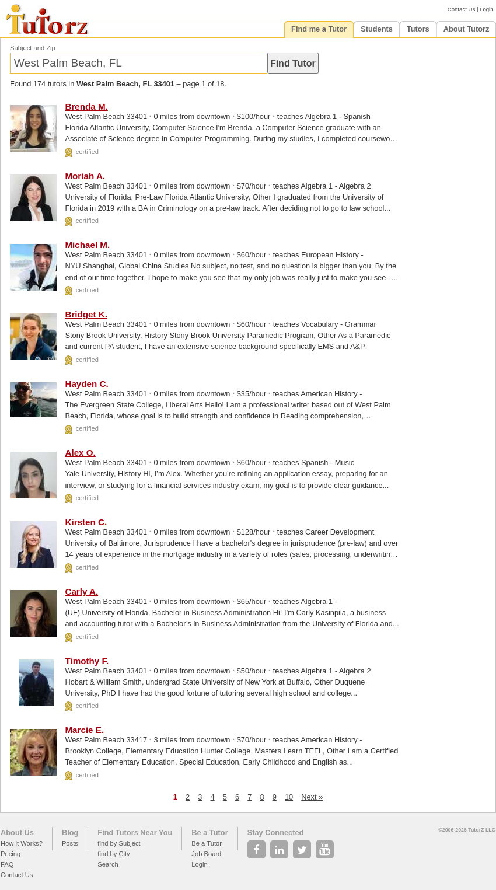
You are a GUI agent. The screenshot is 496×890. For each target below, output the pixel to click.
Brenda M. (86, 106)
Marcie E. (84, 730)
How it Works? (22, 843)
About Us (17, 832)
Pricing (10, 853)
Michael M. (87, 245)
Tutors (418, 29)
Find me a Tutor (319, 29)
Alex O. (80, 453)
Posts (70, 843)
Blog (70, 832)
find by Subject (118, 843)
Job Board (206, 853)
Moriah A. (85, 176)
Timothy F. (87, 661)
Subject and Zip (32, 47)
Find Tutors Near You (134, 832)
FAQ (7, 864)
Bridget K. (86, 314)
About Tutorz (466, 29)
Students (377, 29)
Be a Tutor (209, 832)
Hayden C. (86, 384)
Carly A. (81, 591)
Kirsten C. (86, 522)
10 (289, 797)
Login (486, 9)
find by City (113, 853)
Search (107, 864)
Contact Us (461, 9)
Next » (312, 797)
